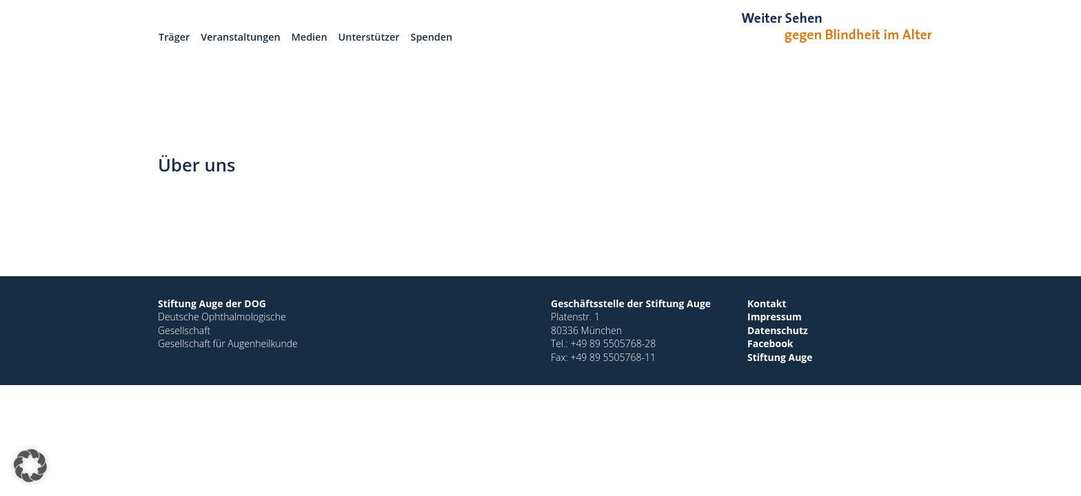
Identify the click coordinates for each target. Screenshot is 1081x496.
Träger (174, 37)
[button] (30, 465)
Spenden (432, 37)
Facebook (770, 343)
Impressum (774, 316)
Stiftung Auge (780, 357)
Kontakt (766, 303)
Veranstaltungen (240, 37)
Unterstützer (369, 37)
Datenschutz (777, 330)
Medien (309, 37)
